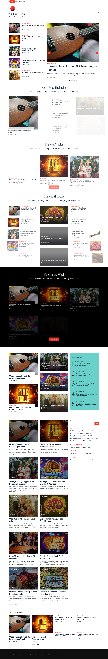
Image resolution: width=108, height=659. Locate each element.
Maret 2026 (88, 453)
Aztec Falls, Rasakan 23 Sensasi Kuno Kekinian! (53, 592)
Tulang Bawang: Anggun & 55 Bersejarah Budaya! (21, 482)
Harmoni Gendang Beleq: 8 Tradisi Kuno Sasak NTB (23, 592)
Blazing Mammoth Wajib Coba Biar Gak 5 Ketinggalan (52, 482)
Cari (71, 420)
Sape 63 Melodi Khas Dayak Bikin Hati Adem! (23, 557)
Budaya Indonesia (26, 23)
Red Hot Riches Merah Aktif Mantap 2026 (51, 557)
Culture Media (17, 13)
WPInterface (55, 654)
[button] (69, 80)
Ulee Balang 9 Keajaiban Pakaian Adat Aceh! (22, 520)
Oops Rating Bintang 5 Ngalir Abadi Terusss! (51, 520)
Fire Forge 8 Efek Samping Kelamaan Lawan (20, 408)
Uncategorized (25, 35)
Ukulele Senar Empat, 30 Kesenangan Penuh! (19, 377)
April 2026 (73, 453)
